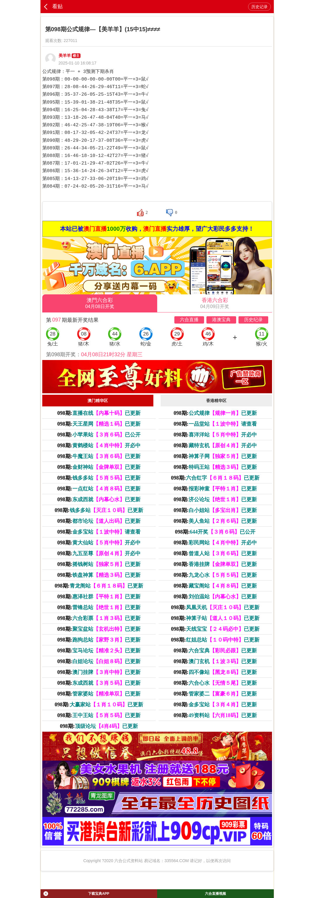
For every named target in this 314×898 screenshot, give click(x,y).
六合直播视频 (215, 894)
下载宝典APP (76, 893)
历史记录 (259, 6)
